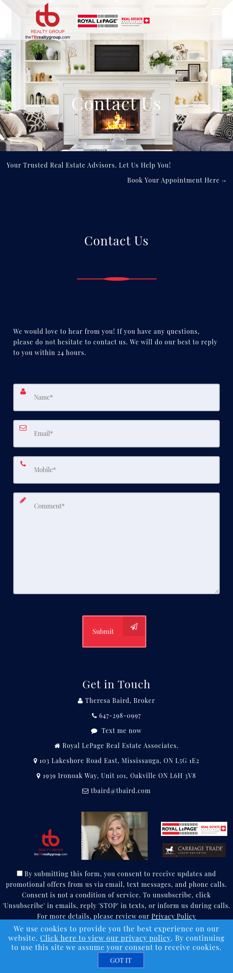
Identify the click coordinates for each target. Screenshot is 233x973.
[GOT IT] (121, 960)
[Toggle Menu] (217, 11)
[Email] (116, 433)
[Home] (90, 11)
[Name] (116, 397)
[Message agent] (116, 730)
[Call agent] (116, 700)
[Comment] (116, 543)
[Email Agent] (116, 791)
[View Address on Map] (116, 761)
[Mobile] (116, 470)
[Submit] (114, 631)
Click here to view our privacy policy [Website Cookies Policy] (105, 937)
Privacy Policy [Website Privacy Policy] (174, 916)
